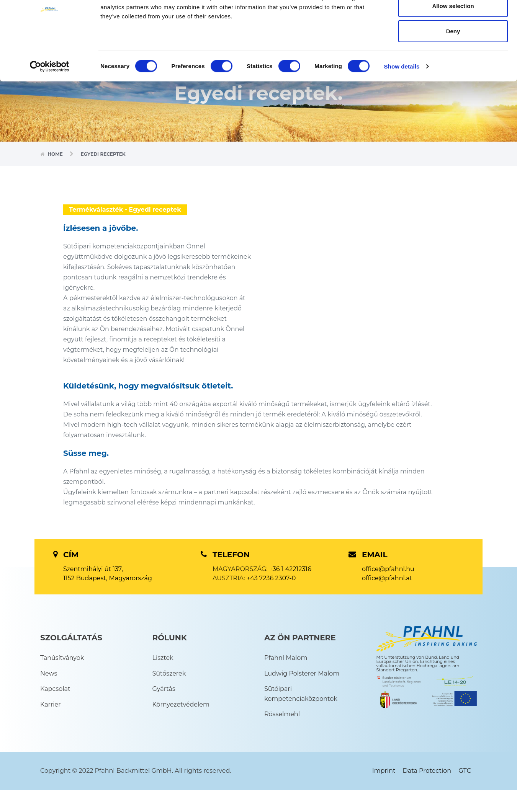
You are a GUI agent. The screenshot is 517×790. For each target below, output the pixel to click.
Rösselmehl (282, 714)
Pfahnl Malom (285, 657)
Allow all (453, 20)
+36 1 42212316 (290, 569)
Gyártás (163, 688)
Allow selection (453, 45)
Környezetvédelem (180, 704)
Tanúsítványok (62, 657)
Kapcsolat (55, 688)
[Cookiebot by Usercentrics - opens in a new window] (49, 105)
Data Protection (427, 770)
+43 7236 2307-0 (271, 578)
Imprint (384, 770)
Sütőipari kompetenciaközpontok (300, 693)
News (48, 673)
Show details (402, 105)
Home (55, 154)
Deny (453, 70)
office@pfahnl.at (387, 578)
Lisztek (162, 657)
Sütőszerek (169, 673)
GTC (464, 770)
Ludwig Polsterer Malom (301, 673)
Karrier (50, 704)
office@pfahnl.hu (388, 569)
